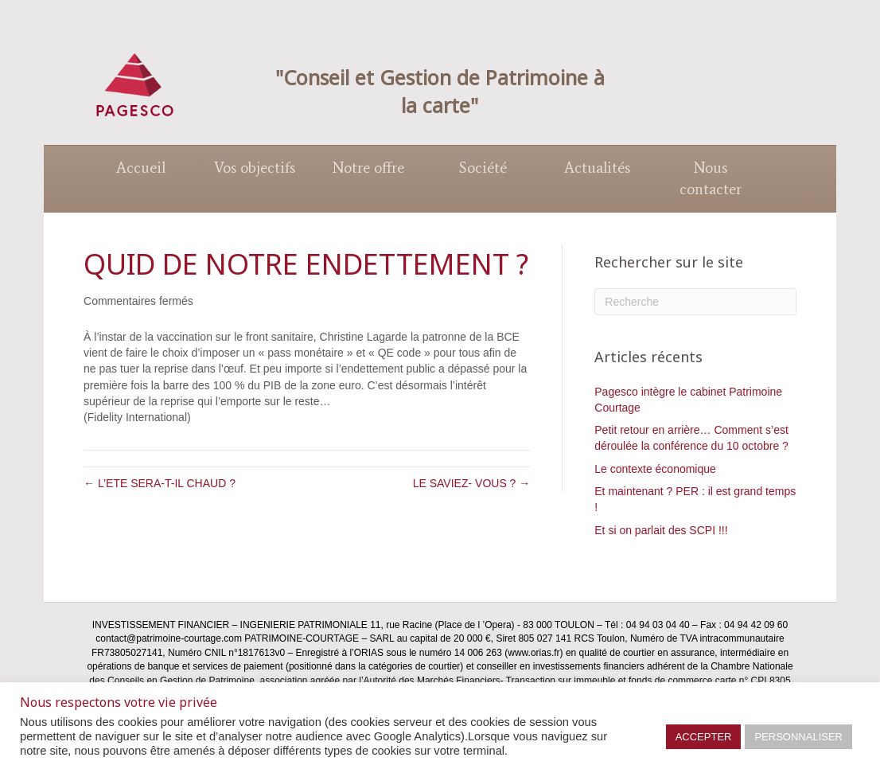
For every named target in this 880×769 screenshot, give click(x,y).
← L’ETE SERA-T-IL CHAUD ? (160, 483)
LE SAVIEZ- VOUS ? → (472, 483)
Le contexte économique (655, 469)
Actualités (597, 167)
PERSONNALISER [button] (798, 737)
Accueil (140, 167)
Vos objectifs (254, 167)
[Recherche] (695, 301)
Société (483, 167)
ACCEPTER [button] (704, 737)
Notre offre (368, 167)
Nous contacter (710, 178)
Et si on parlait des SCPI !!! (660, 530)
